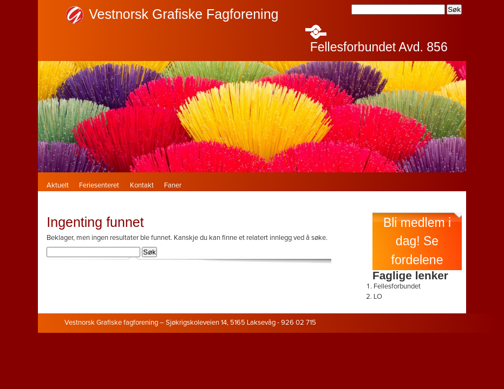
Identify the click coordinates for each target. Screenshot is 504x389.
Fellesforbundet (397, 286)
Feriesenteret (99, 185)
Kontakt (142, 185)
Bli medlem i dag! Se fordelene (417, 241)
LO (378, 296)
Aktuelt (58, 185)
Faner (172, 185)
